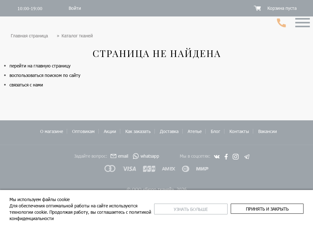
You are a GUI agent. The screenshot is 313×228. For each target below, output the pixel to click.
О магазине (51, 131)
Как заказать (138, 131)
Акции (110, 131)
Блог (215, 131)
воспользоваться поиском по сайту (44, 75)
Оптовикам (83, 131)
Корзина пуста (282, 8)
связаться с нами (26, 85)
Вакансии (267, 131)
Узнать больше (191, 209)
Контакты (239, 131)
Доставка (169, 131)
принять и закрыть (267, 209)
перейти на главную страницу (40, 66)
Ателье (195, 131)
